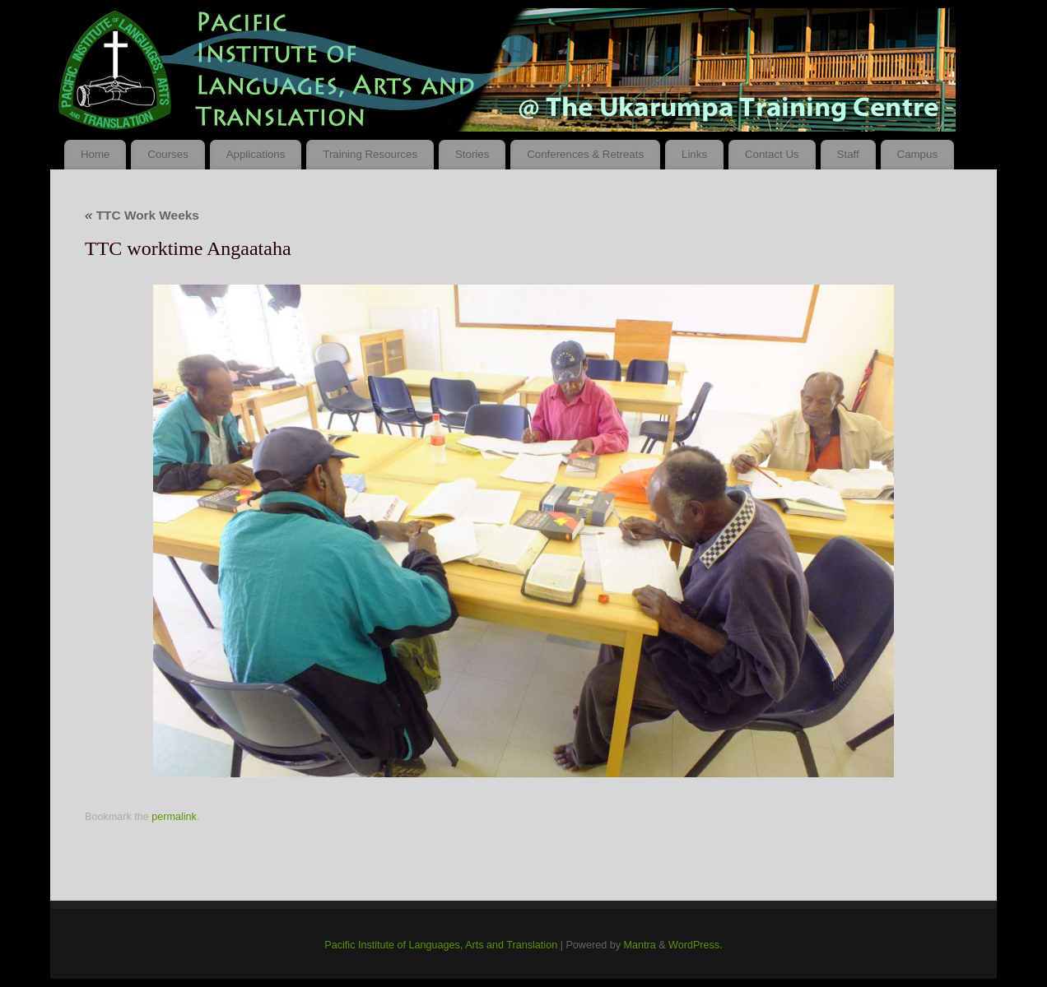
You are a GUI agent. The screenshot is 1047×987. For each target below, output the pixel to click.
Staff (848, 154)
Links (694, 154)
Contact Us (772, 154)
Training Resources (370, 154)
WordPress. (695, 945)
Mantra (639, 945)
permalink (174, 816)
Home (95, 154)
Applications (256, 154)
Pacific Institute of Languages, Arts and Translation (440, 945)
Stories (472, 154)
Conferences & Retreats (585, 154)
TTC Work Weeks (142, 215)
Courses (167, 154)
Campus (917, 154)
